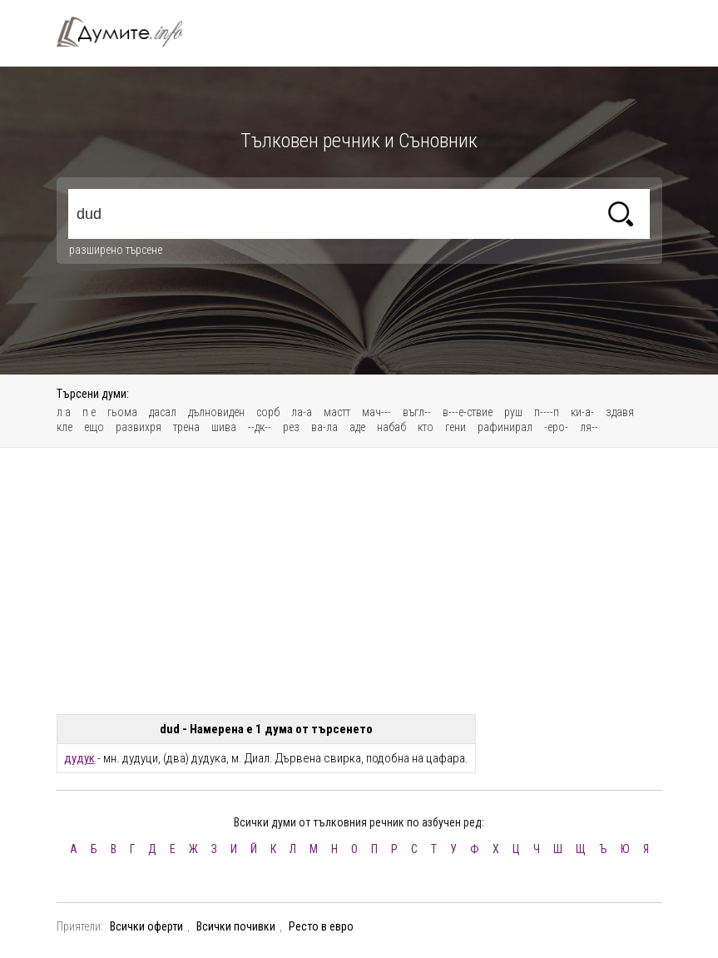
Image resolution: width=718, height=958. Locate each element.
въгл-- (417, 412)
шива (223, 427)
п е (89, 412)
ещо (94, 427)
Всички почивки (235, 926)
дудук (79, 758)
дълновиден (216, 412)
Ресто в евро (321, 926)
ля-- (589, 427)
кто (425, 427)
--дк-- (259, 427)
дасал (162, 412)
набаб (391, 427)
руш (513, 412)
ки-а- (582, 412)
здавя (620, 412)
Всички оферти (146, 926)
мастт (337, 412)
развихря (138, 427)
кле (64, 427)
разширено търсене (115, 249)
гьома (122, 412)
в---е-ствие (468, 412)
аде (357, 427)
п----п (546, 412)
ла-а (301, 412)
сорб (268, 412)
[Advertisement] (359, 580)
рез (291, 427)
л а (64, 412)
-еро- (556, 427)
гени (455, 427)
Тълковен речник (130, 32)
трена (186, 427)
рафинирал (505, 427)
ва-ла (324, 427)
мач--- (376, 412)
